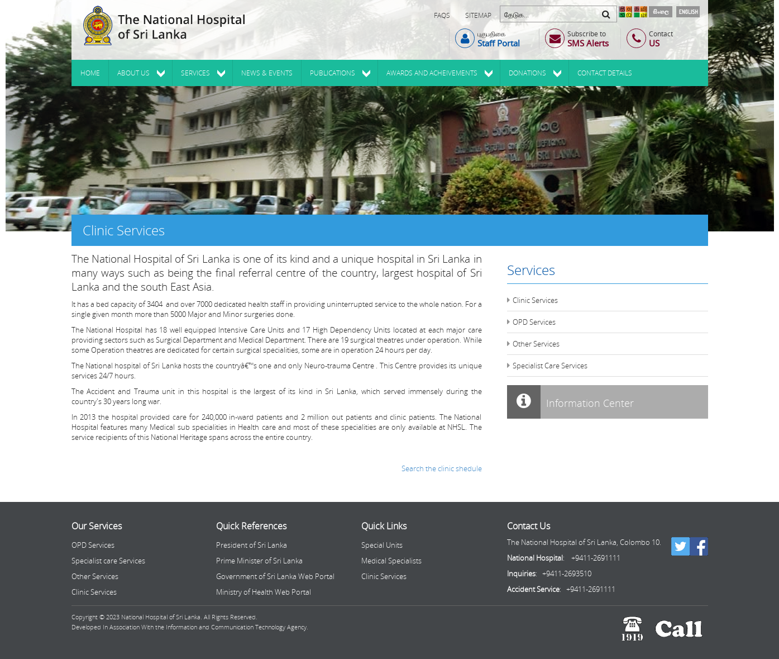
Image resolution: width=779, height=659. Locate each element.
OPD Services (534, 322)
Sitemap (478, 15)
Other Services (536, 344)
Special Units (382, 545)
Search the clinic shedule (442, 468)
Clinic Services (535, 300)
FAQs (442, 15)
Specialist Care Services (550, 366)
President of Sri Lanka (251, 545)
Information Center (570, 402)
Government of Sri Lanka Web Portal (275, 576)
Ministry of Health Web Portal (263, 592)
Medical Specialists (391, 561)
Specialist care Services (108, 561)
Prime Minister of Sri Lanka (259, 561)
